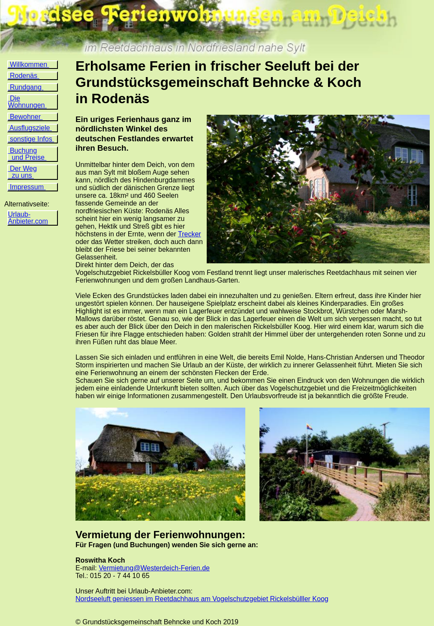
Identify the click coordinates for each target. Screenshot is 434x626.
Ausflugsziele (30, 127)
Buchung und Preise (27, 154)
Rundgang (26, 87)
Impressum (27, 187)
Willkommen (28, 64)
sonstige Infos (31, 139)
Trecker (189, 234)
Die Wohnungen (27, 102)
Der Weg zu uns (22, 172)
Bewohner (25, 116)
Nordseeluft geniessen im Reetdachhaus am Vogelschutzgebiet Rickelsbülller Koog (202, 598)
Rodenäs (23, 75)
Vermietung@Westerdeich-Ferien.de (154, 568)
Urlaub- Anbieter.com (28, 218)
